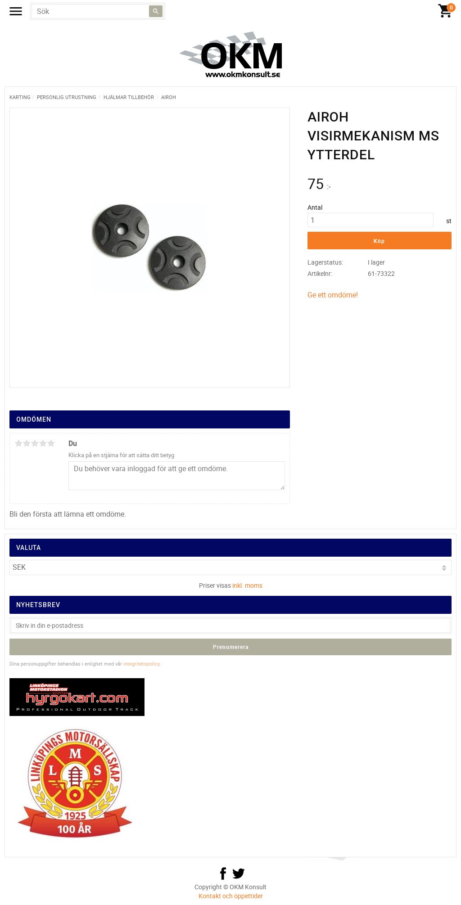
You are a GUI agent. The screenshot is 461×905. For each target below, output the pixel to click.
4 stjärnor (43, 443)
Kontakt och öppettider (231, 895)
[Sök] (156, 11)
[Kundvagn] (445, 11)
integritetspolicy (141, 663)
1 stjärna (18, 443)
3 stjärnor (35, 443)
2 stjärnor (27, 443)
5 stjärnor (51, 443)
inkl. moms (247, 585)
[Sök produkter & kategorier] (98, 11)
